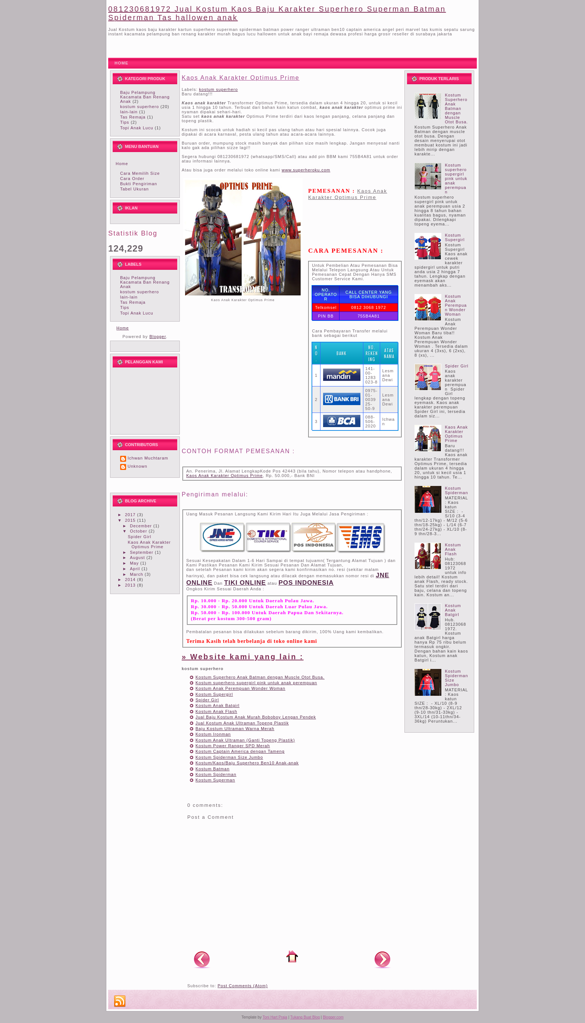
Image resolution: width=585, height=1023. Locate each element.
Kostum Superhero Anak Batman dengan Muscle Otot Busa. (260, 677)
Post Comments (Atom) (243, 985)
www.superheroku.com (306, 170)
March (137, 574)
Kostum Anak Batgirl (217, 705)
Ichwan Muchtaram (148, 458)
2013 (131, 585)
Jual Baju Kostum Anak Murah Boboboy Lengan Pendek (255, 717)
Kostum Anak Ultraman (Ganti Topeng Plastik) (245, 740)
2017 (131, 514)
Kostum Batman (212, 769)
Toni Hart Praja (275, 1017)
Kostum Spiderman (216, 774)
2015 (131, 520)
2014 (131, 579)
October (139, 531)
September (142, 552)
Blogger (157, 336)
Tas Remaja (133, 117)
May (135, 563)
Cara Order (132, 178)
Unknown (137, 466)
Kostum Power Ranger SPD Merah (232, 745)
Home (122, 163)
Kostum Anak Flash (216, 711)
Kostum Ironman (213, 734)
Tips (124, 122)
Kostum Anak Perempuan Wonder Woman (240, 688)
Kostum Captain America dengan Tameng (240, 751)
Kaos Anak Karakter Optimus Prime (149, 544)
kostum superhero (139, 106)
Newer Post (202, 959)
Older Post (382, 959)
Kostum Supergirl (214, 694)
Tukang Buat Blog (305, 1017)
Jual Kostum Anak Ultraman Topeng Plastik (242, 723)
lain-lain (129, 112)
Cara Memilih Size (140, 173)
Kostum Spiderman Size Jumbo (229, 757)
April (135, 568)
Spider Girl (139, 536)
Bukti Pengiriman (138, 183)
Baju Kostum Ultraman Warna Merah (234, 728)
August (138, 557)
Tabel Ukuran (134, 189)
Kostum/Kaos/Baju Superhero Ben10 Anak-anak (247, 763)
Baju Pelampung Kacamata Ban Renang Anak (145, 97)
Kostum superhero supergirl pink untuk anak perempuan (256, 683)
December (141, 526)
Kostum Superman (215, 780)
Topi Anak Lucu (136, 128)
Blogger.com (333, 1017)
